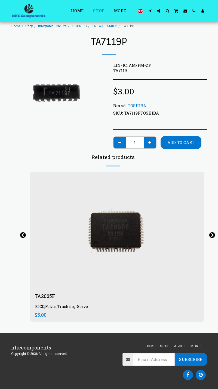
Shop (29, 26)
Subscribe (190, 359)
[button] (150, 11)
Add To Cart (180, 142)
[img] (117, 230)
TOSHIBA (137, 105)
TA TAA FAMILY (104, 26)
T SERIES (79, 26)
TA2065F (45, 296)
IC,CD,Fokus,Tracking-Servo (61, 306)
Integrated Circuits (52, 26)
